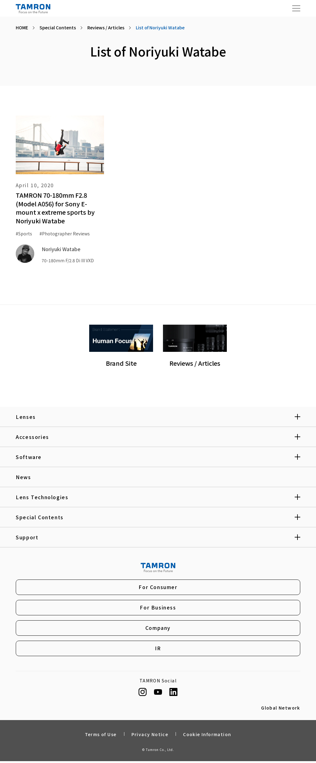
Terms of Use (101, 736)
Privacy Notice (149, 736)
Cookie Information (207, 736)
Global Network (280, 710)
